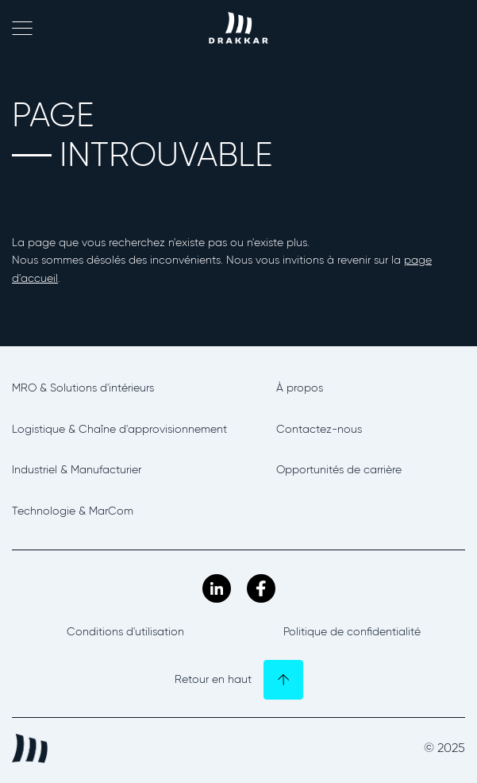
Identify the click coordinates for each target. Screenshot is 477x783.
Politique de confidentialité (352, 631)
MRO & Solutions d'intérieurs (83, 388)
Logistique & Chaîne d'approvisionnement (119, 429)
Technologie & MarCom (72, 511)
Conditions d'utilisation (125, 631)
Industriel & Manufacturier (76, 469)
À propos (299, 388)
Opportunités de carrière (339, 469)
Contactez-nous (319, 429)
